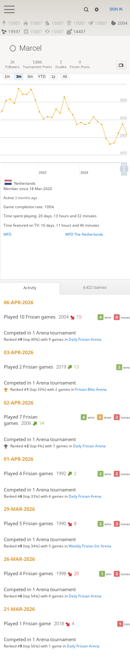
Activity (29, 287)
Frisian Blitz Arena (91, 389)
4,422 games (95, 287)
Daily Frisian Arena (85, 339)
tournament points (37, 64)
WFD (7, 234)
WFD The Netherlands (84, 234)
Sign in (116, 9)
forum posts (80, 64)
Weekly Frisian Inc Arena (90, 546)
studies (61, 64)
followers (12, 64)
